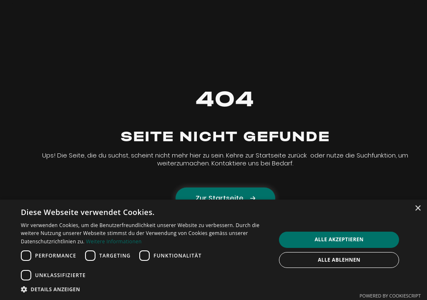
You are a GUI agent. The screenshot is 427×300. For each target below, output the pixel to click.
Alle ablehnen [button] (339, 259)
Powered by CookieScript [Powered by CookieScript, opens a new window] (390, 295)
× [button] (417, 208)
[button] (145, 289)
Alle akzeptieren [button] (339, 239)
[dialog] (213, 250)
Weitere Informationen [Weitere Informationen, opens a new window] (114, 241)
